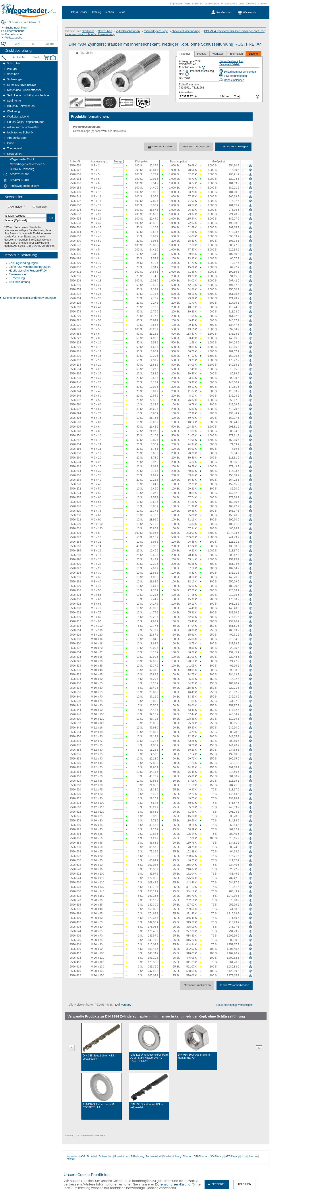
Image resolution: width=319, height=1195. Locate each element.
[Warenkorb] (249, 12)
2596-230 (75, 355)
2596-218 (75, 307)
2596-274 (75, 493)
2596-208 (75, 280)
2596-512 (75, 811)
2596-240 (75, 382)
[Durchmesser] (33, 43)
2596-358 (75, 758)
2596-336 (75, 683)
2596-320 (75, 643)
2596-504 (75, 652)
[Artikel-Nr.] (19, 57)
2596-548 (75, 196)
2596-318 (75, 639)
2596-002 (75, 400)
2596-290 (75, 559)
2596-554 (75, 218)
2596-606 (75, 426)
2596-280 (75, 515)
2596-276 (75, 497)
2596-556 (75, 165)
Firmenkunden (18, 274)
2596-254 (75, 444)
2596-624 (75, 612)
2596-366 (75, 776)
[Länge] (49, 43)
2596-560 (75, 227)
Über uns (251, 3)
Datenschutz (212, 3)
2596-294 (75, 572)
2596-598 (75, 422)
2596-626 (75, 532)
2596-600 (75, 524)
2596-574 (75, 289)
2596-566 (75, 236)
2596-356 (75, 754)
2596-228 (75, 351)
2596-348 (75, 727)
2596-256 (75, 448)
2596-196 (75, 254)
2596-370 (75, 794)
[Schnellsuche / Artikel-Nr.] (33, 22)
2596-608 (75, 501)
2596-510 (75, 807)
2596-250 (75, 435)
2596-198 (75, 258)
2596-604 (75, 462)
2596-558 (75, 223)
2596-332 (75, 674)
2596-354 (75, 749)
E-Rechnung (17, 278)
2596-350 (75, 736)
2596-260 (75, 457)
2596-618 (75, 546)
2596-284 (75, 541)
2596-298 (75, 581)
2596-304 (75, 594)
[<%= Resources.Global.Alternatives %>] (209, 97)
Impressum (176, 3)
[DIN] (17, 43)
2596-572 (75, 271)
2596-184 (75, 178)
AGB (187, 3)
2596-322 (75, 648)
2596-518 (75, 780)
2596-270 (75, 484)
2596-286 (75, 550)
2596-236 (75, 373)
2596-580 (75, 249)
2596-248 (75, 431)
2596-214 (75, 298)
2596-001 (75, 324)
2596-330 (75, 670)
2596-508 (75, 701)
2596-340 (75, 696)
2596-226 (75, 347)
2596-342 (75, 705)
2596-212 (75, 293)
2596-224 (75, 342)
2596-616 (75, 634)
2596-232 (75, 360)
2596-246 (75, 395)
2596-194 (75, 209)
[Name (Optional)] (25, 220)
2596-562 (75, 170)
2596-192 (75, 200)
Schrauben (105, 31)
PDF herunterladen (233, 75)
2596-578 (75, 311)
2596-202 (75, 267)
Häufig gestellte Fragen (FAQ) (27, 270)
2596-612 (75, 519)
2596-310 (75, 617)
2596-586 (75, 329)
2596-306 (75, 599)
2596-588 (75, 333)
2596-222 (75, 338)
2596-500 (75, 718)
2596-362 (75, 767)
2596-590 (75, 404)
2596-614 (75, 630)
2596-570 (75, 240)
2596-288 (75, 555)
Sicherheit (197, 3)
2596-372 (75, 798)
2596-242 (75, 386)
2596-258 (75, 453)
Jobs (241, 3)
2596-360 (75, 763)
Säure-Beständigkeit (231, 61)
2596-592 (75, 409)
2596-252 (75, 439)
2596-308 (75, 608)
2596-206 (75, 276)
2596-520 (75, 789)
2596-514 (75, 732)
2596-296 (75, 577)
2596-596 (75, 417)
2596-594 (75, 413)
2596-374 (75, 802)
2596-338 (75, 687)
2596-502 (75, 723)
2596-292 (75, 568)
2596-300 (75, 586)
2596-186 (75, 183)
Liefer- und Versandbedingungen (29, 266)
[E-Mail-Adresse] (25, 216)
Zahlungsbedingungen (23, 263)
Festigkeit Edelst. (229, 64)
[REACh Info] (187, 74)
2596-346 (75, 714)
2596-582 (75, 320)
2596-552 (75, 214)
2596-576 (75, 245)
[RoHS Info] (203, 67)
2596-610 (75, 510)
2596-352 (75, 745)
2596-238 (75, 378)
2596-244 (75, 391)
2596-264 (75, 470)
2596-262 (75, 466)
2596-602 (75, 528)
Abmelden (42, 206)
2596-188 (75, 187)
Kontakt (262, 3)
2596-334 (75, 678)
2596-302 (75, 590)
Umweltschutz (229, 3)
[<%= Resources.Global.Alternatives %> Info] (257, 96)
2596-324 (75, 656)
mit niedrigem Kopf (156, 31)
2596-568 (75, 174)
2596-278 (75, 506)
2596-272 (75, 488)
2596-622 (75, 603)
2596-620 (75, 563)
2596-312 (75, 621)
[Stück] (36, 57)
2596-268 (75, 479)
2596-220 (75, 316)
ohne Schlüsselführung (186, 31)
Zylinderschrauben (128, 31)
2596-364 (75, 771)
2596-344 (75, 709)
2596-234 (75, 364)
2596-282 (75, 537)
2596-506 (75, 692)
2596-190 (75, 192)
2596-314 (75, 625)
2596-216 (75, 302)
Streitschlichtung (19, 281)
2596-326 (75, 661)
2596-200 (75, 262)
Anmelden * (18, 206)
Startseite (88, 31)
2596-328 (75, 665)
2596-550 (75, 205)
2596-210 (75, 285)
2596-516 (75, 740)
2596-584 (75, 369)
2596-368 (75, 785)
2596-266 (75, 475)
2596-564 (75, 231)
